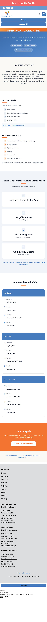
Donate (23, 20)
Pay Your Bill (23, 24)
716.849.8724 (8, 520)
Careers (4, 483)
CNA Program (23, 457)
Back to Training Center (11, 455)
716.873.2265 (8, 543)
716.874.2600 (10, 541)
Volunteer (4, 486)
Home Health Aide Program (31, 455)
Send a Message (10, 522)
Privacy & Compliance (23, 573)
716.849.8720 (10, 518)
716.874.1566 (10, 562)
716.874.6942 (8, 564)
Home (3, 473)
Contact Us (23, 585)
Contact (4, 496)
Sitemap (4, 499)
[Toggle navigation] (44, 14)
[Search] (40, 14)
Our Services (5, 476)
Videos (3, 489)
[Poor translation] (7, 596)
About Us (4, 480)
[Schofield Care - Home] (20, 14)
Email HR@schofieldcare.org (23, 443)
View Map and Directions (9, 515)
